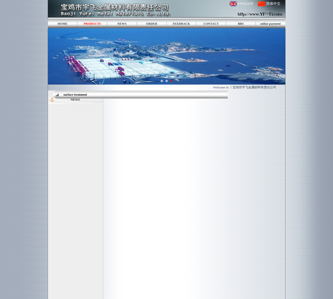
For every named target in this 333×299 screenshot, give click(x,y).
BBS (241, 23)
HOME (62, 23)
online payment (270, 23)
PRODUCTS (92, 23)
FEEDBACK (181, 23)
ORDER (151, 23)
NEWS (122, 23)
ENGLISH (245, 4)
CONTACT (211, 23)
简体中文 (273, 4)
